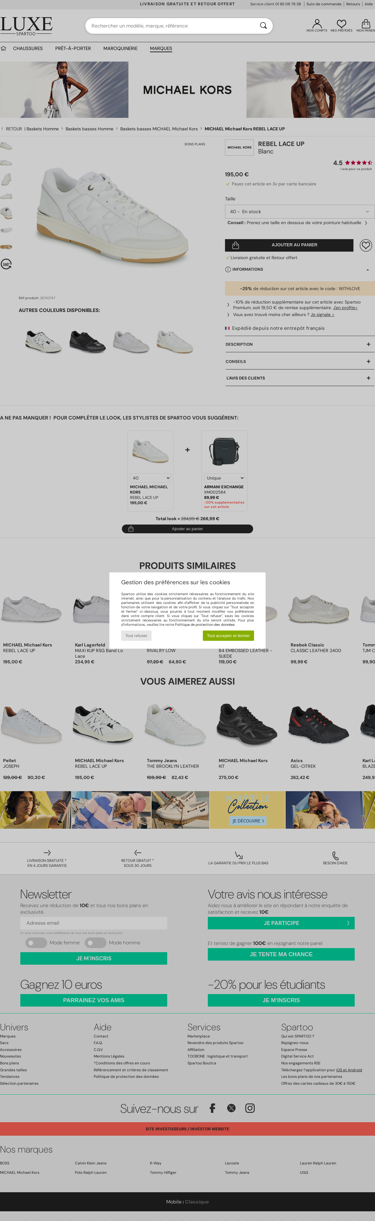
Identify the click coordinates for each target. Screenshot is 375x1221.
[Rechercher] (263, 26)
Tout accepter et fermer (228, 635)
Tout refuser (136, 635)
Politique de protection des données (205, 624)
